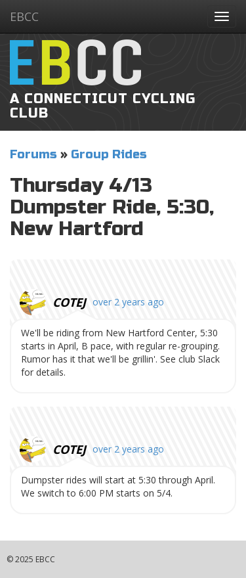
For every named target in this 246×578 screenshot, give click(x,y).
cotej (69, 302)
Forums (33, 154)
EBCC (24, 16)
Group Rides (109, 154)
